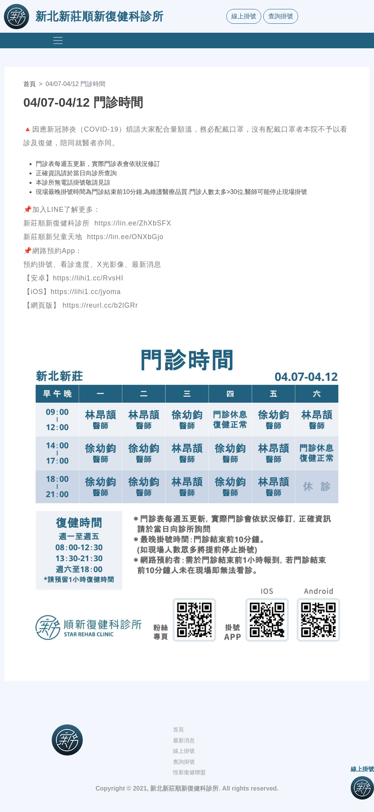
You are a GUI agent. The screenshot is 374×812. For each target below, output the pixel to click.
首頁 (29, 84)
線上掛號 (243, 16)
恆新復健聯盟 (189, 772)
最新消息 (184, 740)
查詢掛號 (280, 16)
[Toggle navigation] (58, 40)
